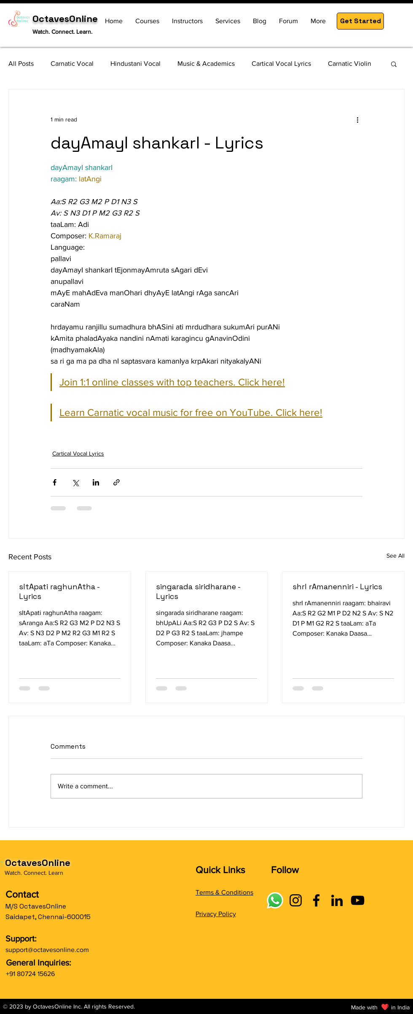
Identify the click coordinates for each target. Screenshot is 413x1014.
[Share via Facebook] (55, 482)
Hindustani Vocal (135, 63)
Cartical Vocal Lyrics (281, 63)
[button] (360, 21)
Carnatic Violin (349, 63)
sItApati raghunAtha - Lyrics (59, 591)
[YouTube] (357, 900)
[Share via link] (117, 482)
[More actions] (357, 120)
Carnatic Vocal (72, 63)
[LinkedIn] (337, 900)
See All (395, 555)
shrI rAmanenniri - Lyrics (337, 586)
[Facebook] (316, 900)
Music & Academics (206, 63)
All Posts (21, 63)
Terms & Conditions (224, 892)
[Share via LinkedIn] (96, 482)
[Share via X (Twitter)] (75, 482)
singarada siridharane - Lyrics (198, 591)
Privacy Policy (216, 913)
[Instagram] (295, 900)
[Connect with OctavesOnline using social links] (275, 900)
